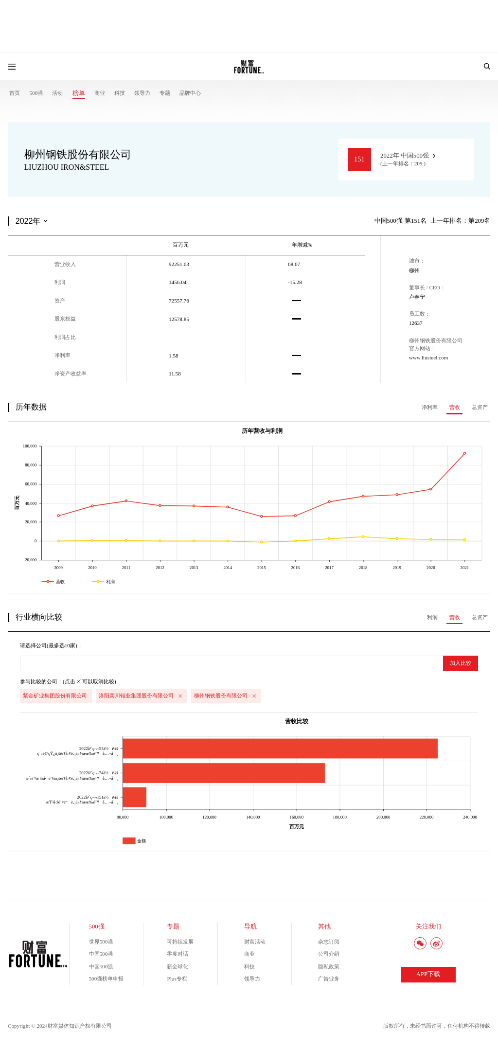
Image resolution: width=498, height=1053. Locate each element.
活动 (57, 93)
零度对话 (177, 954)
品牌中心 (190, 93)
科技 (119, 93)
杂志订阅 (328, 942)
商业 (99, 93)
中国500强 (101, 954)
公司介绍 (328, 954)
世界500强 (101, 942)
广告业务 (328, 979)
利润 (432, 617)
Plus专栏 (177, 979)
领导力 (142, 93)
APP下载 (428, 974)
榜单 (78, 93)
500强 (36, 93)
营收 (454, 407)
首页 (14, 93)
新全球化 (177, 966)
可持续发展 (180, 942)
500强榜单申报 (106, 979)
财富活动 (255, 942)
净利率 (430, 407)
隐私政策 (328, 966)
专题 (165, 93)
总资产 (480, 407)
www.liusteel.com (428, 357)
